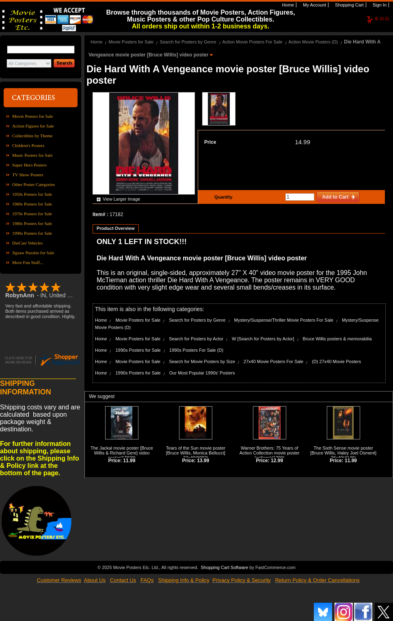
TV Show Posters (27, 174)
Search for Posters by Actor (196, 338)
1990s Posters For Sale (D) (196, 350)
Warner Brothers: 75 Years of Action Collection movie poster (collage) (270, 453)
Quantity (222, 197)
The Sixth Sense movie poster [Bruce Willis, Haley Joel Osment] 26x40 (343, 453)
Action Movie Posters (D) (313, 41)
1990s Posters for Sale (32, 233)
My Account (314, 4)
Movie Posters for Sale (32, 116)
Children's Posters (28, 145)
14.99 (302, 141)
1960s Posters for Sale (32, 203)
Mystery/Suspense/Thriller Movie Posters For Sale (284, 320)
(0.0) (382, 18)
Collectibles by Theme (32, 135)
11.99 (129, 460)
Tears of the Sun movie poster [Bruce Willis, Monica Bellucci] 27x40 (195, 453)
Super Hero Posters (29, 164)
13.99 (203, 460)
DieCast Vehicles (27, 242)
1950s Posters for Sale (32, 194)
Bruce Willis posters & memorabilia (337, 338)
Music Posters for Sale (32, 155)
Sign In (379, 4)
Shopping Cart (348, 4)
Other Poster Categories (33, 184)
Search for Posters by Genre (188, 41)
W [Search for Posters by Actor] (263, 338)
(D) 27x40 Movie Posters (336, 361)
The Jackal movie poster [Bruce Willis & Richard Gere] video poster (122, 453)
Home (287, 4)
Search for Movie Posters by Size (202, 361)
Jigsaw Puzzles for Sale (33, 252)
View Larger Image (121, 199)
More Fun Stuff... (27, 262)
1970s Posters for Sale (32, 213)
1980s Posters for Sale (32, 223)
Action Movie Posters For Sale (252, 41)
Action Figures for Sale (33, 125)
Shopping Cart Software (224, 566)
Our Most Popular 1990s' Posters (202, 372)
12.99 (277, 460)
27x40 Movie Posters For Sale (273, 361)
